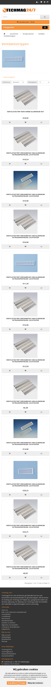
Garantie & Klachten (8, 623)
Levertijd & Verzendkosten (11, 627)
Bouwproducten (28, 34)
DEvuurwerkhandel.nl (9, 654)
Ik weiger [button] (22, 683)
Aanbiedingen (6, 637)
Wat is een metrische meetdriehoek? (14, 612)
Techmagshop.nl (7, 652)
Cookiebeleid (6, 616)
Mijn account (6, 635)
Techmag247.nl (7, 649)
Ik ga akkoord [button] (12, 683)
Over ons (5, 610)
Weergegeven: (32, 82)
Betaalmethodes (7, 621)
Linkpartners (6, 629)
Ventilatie (41, 34)
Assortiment (14, 34)
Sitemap (4, 641)
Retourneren (6, 618)
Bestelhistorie (6, 639)
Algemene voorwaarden (10, 625)
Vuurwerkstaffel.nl (8, 656)
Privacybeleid (6, 614)
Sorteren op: (6, 82)
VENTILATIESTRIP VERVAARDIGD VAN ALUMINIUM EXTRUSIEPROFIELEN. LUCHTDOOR (25, 154)
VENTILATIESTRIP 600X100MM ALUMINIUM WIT (25, 111)
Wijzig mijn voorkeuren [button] (35, 683)
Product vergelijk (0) (9, 77)
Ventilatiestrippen (9, 36)
